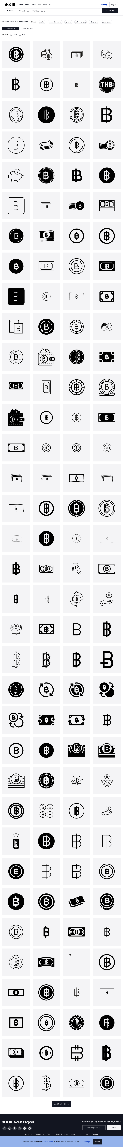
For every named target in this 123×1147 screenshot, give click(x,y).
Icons (27, 5)
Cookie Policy (48, 1143)
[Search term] (60, 10)
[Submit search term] (110, 10)
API (39, 5)
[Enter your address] (95, 1127)
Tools (45, 5)
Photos (33, 5)
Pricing (104, 4)
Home (20, 5)
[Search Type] (11, 10)
